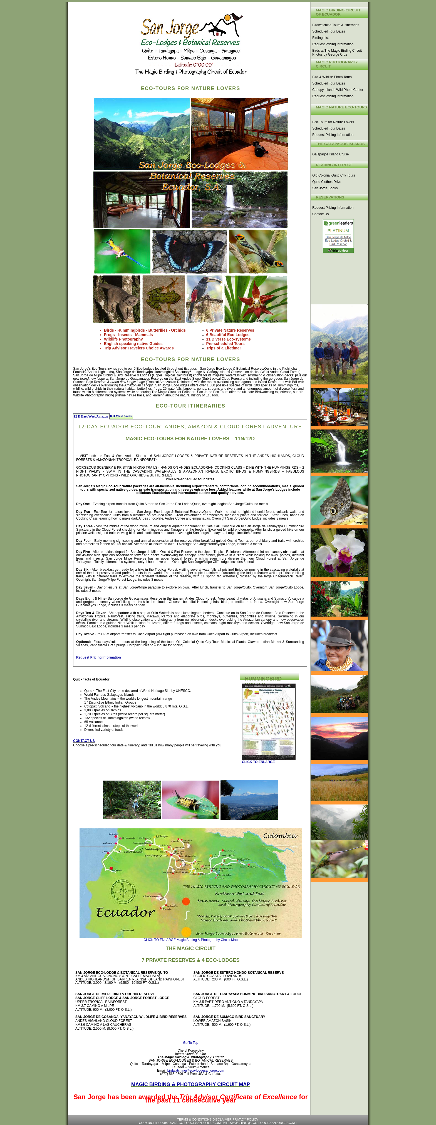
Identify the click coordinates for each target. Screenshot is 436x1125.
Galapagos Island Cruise (330, 154)
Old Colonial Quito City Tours (333, 175)
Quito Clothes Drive (326, 182)
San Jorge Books (325, 188)
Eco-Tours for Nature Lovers (333, 122)
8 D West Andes (121, 416)
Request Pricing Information (332, 44)
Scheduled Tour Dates (328, 31)
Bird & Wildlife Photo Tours (332, 77)
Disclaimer (222, 1119)
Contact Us (320, 214)
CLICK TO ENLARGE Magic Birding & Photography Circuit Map (190, 940)
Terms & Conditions (194, 1119)
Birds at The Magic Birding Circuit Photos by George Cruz (337, 52)
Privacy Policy (245, 1119)
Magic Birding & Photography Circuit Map (190, 1084)
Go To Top (190, 1043)
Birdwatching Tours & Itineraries (335, 25)
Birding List (320, 38)
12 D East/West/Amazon (91, 416)
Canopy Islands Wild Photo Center (337, 90)
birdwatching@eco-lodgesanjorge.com (195, 1070)
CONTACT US (84, 741)
